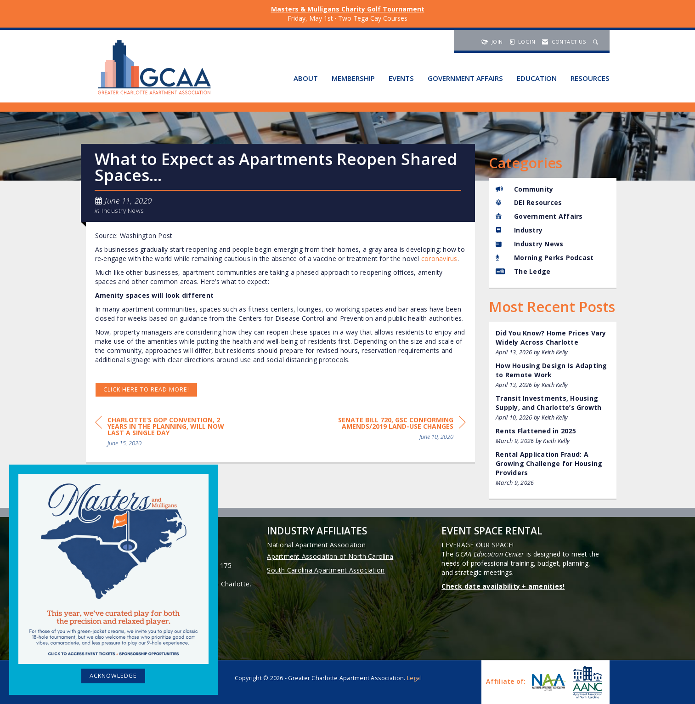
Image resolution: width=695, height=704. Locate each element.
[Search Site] (596, 41)
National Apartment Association (316, 544)
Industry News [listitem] (529, 243)
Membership (353, 78)
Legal (414, 678)
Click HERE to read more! (146, 389)
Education (537, 78)
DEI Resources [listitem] (529, 202)
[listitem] (553, 343)
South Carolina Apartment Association (325, 570)
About (306, 78)
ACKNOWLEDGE (113, 676)
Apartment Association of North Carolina (330, 556)
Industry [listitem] (519, 230)
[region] (397, 429)
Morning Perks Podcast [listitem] (544, 257)
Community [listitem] (524, 189)
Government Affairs (465, 78)
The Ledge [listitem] (523, 271)
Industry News (123, 210)
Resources (590, 78)
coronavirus (439, 258)
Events (401, 78)
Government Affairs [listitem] (539, 216)
